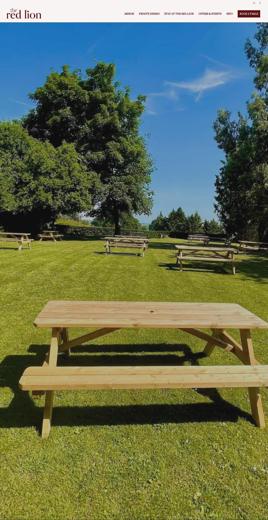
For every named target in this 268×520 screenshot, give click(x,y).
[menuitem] (129, 14)
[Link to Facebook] (260, 3)
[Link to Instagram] (254, 3)
